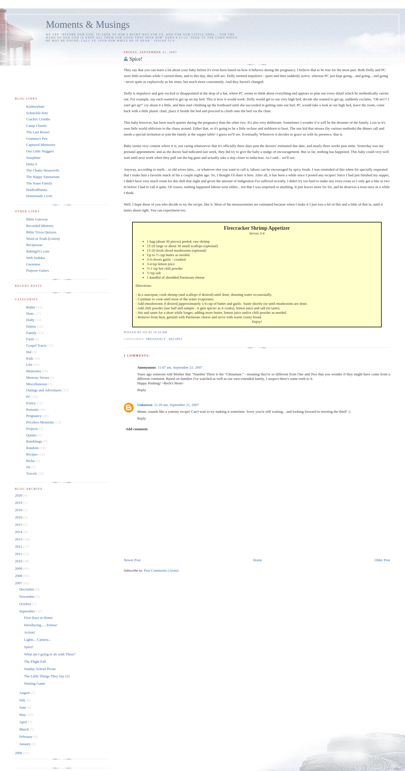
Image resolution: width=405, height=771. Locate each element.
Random (32, 448)
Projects (32, 429)
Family (31, 333)
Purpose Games (37, 270)
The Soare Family (39, 183)
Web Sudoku (35, 258)
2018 (19, 510)
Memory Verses (37, 377)
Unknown (144, 405)
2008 (19, 576)
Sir (28, 467)
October (25, 604)
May (23, 715)
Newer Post (132, 560)
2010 (19, 561)
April (23, 722)
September (27, 611)
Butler (30, 307)
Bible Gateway (37, 219)
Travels (31, 473)
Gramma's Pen (37, 138)
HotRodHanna (36, 190)
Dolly (30, 320)
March (24, 729)
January (25, 744)
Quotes (31, 435)
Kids (29, 358)
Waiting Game (34, 683)
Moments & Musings (88, 24)
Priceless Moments (40, 422)
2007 (19, 583)
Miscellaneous (36, 384)
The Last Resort (38, 132)
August (25, 693)
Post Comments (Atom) (161, 570)
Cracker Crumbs (38, 119)
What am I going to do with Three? (49, 654)
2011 (19, 554)
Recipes (176, 339)
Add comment (136, 429)
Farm (30, 339)
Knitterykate (35, 106)
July (22, 700)
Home (257, 560)
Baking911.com (37, 251)
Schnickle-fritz (37, 113)
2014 (19, 532)
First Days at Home (38, 618)
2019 (19, 503)
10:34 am (160, 332)
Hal (29, 352)
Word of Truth (37, 238)
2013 (19, 539)
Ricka (30, 461)
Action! (29, 632)
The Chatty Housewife (42, 170)
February (26, 736)
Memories (33, 371)
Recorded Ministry (40, 226)
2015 (19, 524)
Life (29, 364)
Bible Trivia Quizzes (41, 232)
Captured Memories (40, 145)
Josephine (33, 157)
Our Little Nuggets (40, 151)
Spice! (135, 59)
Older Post (382, 560)
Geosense (33, 264)
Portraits (32, 409)
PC (28, 396)
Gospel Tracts (36, 345)
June (23, 707)
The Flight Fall (35, 661)
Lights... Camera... (37, 639)
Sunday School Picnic (40, 669)
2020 (19, 495)
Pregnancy (156, 339)
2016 (19, 517)
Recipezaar (34, 245)
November (27, 596)
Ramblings (34, 441)
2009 (19, 568)
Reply (141, 390)
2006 (19, 753)
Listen (53, 238)
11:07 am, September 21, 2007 (180, 367)
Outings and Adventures (44, 390)
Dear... (31, 313)
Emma (31, 326)
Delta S (31, 164)
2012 (19, 546)
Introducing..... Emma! (40, 625)
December (27, 589)
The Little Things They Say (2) (46, 676)
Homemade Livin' (39, 196)
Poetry (31, 403)
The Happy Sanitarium (42, 177)
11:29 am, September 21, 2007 (176, 405)
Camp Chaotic (36, 125)
